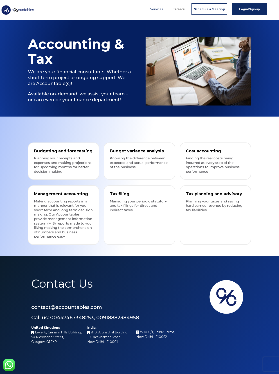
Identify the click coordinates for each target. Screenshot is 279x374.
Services (156, 9)
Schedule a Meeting (209, 9)
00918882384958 (117, 317)
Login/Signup (249, 9)
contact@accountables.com (66, 307)
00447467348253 (72, 317)
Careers (178, 9)
